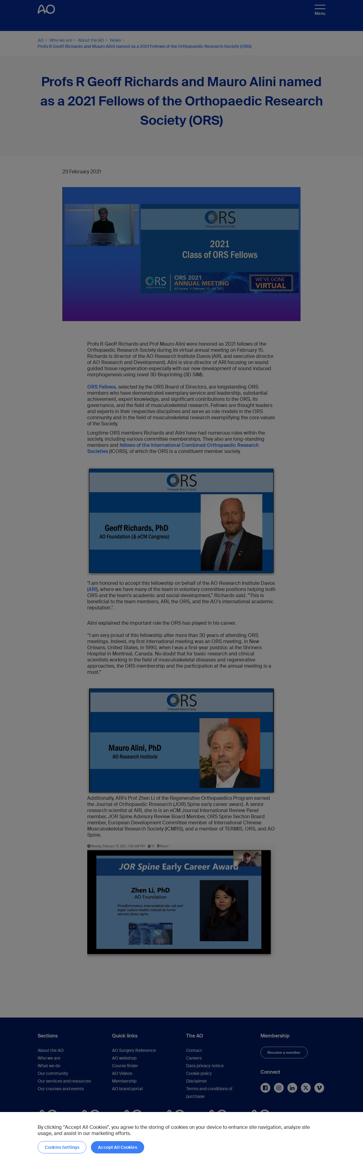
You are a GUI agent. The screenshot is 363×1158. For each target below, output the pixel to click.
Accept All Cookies (117, 1147)
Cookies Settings (62, 1147)
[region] (181, 1135)
